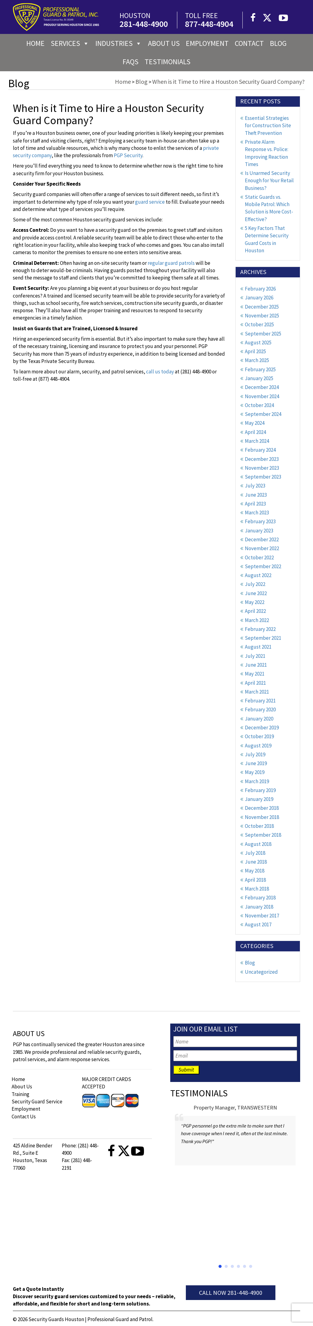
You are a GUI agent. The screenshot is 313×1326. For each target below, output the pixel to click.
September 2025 (263, 333)
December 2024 (262, 387)
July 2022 (255, 584)
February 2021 (260, 700)
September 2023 (263, 476)
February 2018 (260, 897)
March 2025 (257, 360)
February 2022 (260, 629)
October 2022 (259, 557)
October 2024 (259, 405)
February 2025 (260, 369)
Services (70, 43)
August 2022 (258, 575)
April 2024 (255, 432)
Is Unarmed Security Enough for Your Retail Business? (269, 180)
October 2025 (259, 324)
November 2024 (262, 396)
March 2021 (257, 691)
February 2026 (260, 288)
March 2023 (257, 512)
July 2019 (255, 754)
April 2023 (255, 503)
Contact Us (24, 1116)
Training (20, 1094)
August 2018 (258, 844)
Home (35, 43)
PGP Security (128, 155)
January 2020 (259, 718)
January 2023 (259, 530)
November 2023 (262, 468)
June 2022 (256, 593)
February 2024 (260, 449)
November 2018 (262, 817)
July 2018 (255, 853)
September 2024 (263, 414)
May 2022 (254, 602)
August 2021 (258, 646)
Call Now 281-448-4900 (230, 1292)
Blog (278, 43)
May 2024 (254, 423)
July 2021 (255, 656)
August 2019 (258, 745)
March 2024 (257, 441)
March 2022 (257, 620)
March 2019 (257, 781)
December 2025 (262, 306)
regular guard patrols (171, 263)
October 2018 (259, 826)
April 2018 (255, 879)
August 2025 (258, 342)
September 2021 (263, 638)
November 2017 (262, 915)
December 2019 (262, 727)
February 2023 (260, 521)
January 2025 (259, 378)
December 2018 (262, 808)
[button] (220, 1266)
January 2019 (259, 799)
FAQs (130, 61)
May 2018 (254, 870)
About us (164, 43)
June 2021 (256, 664)
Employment (207, 43)
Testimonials (167, 61)
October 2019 (259, 736)
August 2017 (258, 924)
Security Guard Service (37, 1101)
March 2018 (257, 888)
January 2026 (259, 297)
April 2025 (255, 351)
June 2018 (256, 861)
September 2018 (263, 835)
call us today (160, 371)
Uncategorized (261, 972)
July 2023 (255, 485)
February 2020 (260, 709)
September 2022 (263, 566)
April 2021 (255, 683)
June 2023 (256, 494)
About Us (22, 1086)
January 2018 (259, 906)
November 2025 (262, 315)
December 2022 (262, 539)
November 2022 (262, 548)
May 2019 (254, 772)
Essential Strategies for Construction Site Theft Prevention (268, 125)
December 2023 (262, 459)
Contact (249, 43)
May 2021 (254, 673)
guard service (150, 201)
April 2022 (255, 611)
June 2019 (256, 763)
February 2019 (260, 790)
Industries (118, 43)
